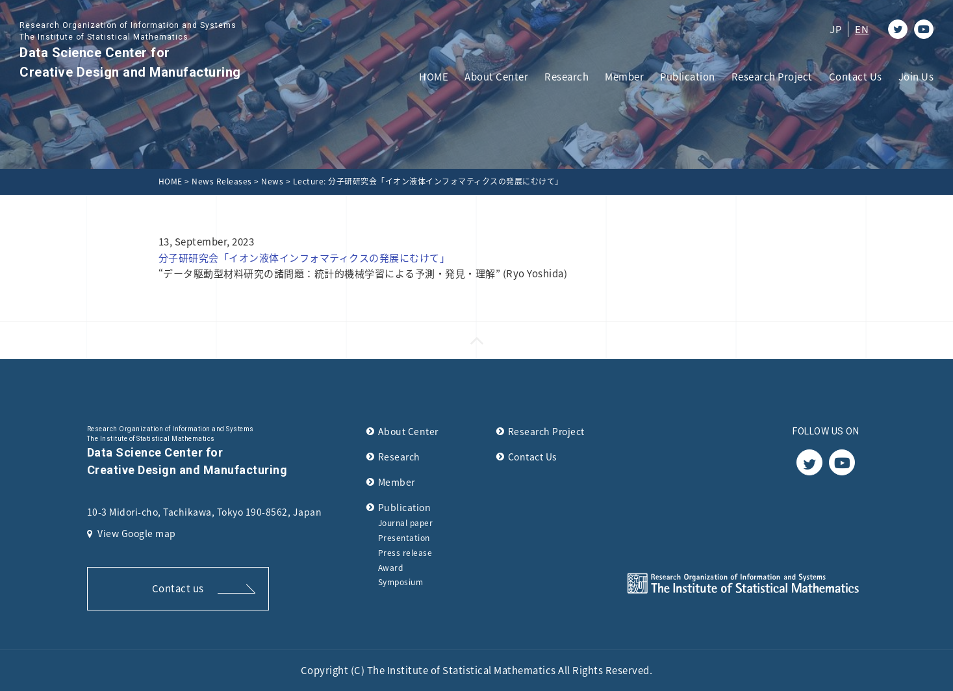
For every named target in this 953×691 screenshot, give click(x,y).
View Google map (131, 533)
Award (390, 567)
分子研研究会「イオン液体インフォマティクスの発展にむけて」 (304, 258)
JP (835, 29)
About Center (496, 76)
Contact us (178, 588)
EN (862, 29)
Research (566, 76)
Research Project (772, 76)
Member (624, 76)
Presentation (404, 538)
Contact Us (855, 76)
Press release (405, 553)
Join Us (916, 76)
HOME (433, 76)
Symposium (401, 582)
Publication (687, 76)
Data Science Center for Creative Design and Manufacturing (130, 49)
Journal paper (405, 523)
